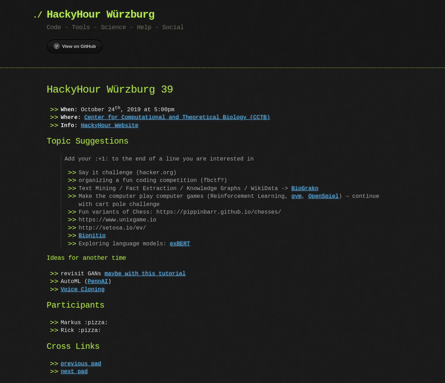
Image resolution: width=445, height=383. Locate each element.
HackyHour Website (109, 126)
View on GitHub (75, 46)
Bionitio (92, 236)
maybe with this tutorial (144, 274)
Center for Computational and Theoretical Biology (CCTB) (177, 117)
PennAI (98, 281)
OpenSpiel (323, 196)
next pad (74, 372)
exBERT (180, 244)
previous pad (81, 364)
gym (296, 196)
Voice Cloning (83, 290)
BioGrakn (304, 189)
